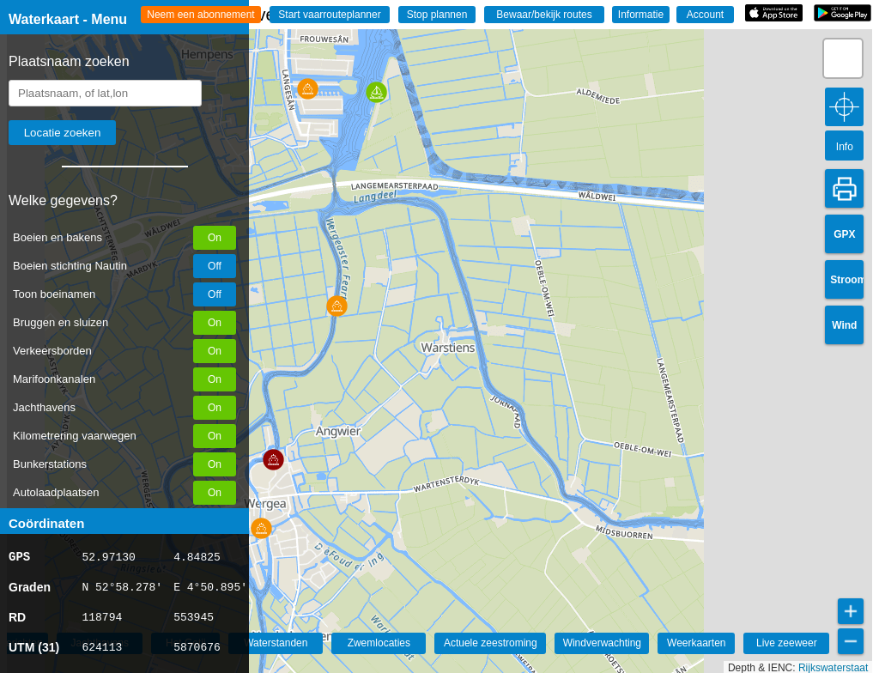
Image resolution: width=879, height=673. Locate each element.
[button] (337, 306)
